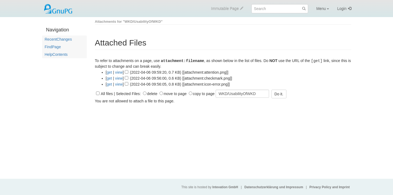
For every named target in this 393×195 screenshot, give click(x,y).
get (109, 72)
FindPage (53, 47)
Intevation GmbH (225, 187)
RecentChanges (58, 39)
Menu (322, 8)
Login (341, 8)
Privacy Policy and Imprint (329, 187)
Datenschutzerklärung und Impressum (273, 187)
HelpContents (56, 54)
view (119, 72)
